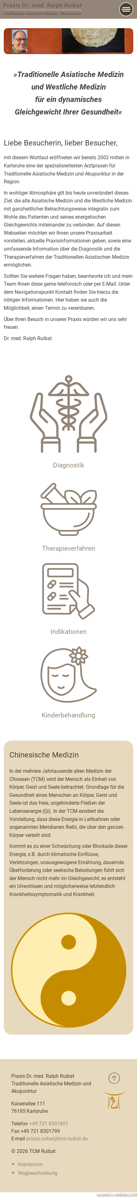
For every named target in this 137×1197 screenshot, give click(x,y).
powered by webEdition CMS (117, 1194)
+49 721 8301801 (48, 1124)
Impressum (30, 1164)
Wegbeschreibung (37, 1173)
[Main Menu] (126, 9)
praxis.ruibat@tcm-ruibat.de (56, 1139)
